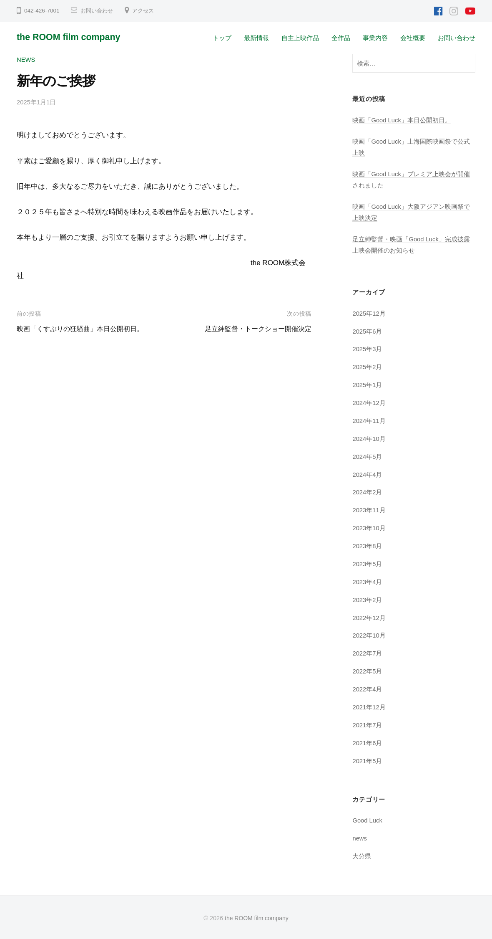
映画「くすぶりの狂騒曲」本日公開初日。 (84, 329)
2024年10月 (369, 438)
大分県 (361, 855)
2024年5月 (367, 456)
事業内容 (375, 37)
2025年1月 (367, 384)
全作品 (340, 37)
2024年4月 (367, 474)
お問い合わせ (97, 11)
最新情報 (256, 37)
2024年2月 (367, 492)
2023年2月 (367, 599)
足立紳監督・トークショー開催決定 (254, 329)
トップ (222, 37)
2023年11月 (369, 509)
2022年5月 (367, 670)
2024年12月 (369, 402)
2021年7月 (367, 724)
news (26, 59)
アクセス (146, 11)
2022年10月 (369, 634)
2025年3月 (367, 348)
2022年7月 (367, 652)
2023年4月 (367, 581)
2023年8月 (367, 545)
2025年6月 (367, 330)
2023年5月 (367, 563)
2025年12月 (369, 312)
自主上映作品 (300, 37)
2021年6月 (367, 742)
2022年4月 (367, 688)
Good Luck (367, 819)
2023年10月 (369, 527)
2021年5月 (367, 760)
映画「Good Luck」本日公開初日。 (402, 120)
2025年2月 (367, 366)
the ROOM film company (71, 37)
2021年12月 (369, 706)
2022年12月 (369, 616)
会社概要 (412, 37)
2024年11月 (369, 420)
